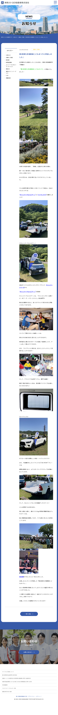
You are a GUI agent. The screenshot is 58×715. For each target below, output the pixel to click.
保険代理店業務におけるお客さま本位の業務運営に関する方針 (17, 681)
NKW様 (21, 577)
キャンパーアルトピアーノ (27, 195)
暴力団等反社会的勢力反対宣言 (9, 675)
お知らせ (8, 55)
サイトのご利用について (8, 671)
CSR (7, 75)
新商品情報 (9, 62)
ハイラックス (42, 195)
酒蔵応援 (8, 78)
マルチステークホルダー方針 (9, 688)
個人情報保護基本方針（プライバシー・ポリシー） (29, 696)
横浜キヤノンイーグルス (11, 72)
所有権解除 (5, 685)
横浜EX (8, 69)
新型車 (7, 60)
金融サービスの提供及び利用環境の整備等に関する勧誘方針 (16, 678)
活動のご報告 (9, 57)
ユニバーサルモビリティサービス (11, 65)
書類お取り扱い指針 (7, 691)
